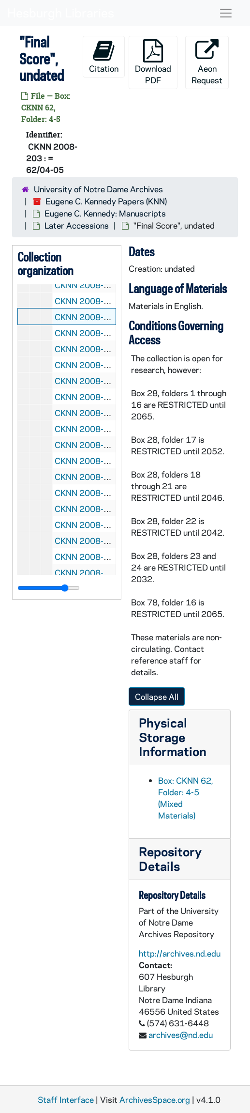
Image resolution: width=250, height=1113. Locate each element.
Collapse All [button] (156, 696)
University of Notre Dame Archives (98, 189)
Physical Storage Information (172, 736)
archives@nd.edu (180, 1034)
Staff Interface (66, 1099)
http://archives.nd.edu (180, 953)
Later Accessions (76, 225)
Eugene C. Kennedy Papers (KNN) (106, 201)
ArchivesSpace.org (154, 1099)
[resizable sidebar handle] (48, 588)
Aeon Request (206, 62)
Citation (103, 56)
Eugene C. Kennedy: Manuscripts (105, 213)
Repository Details (170, 858)
